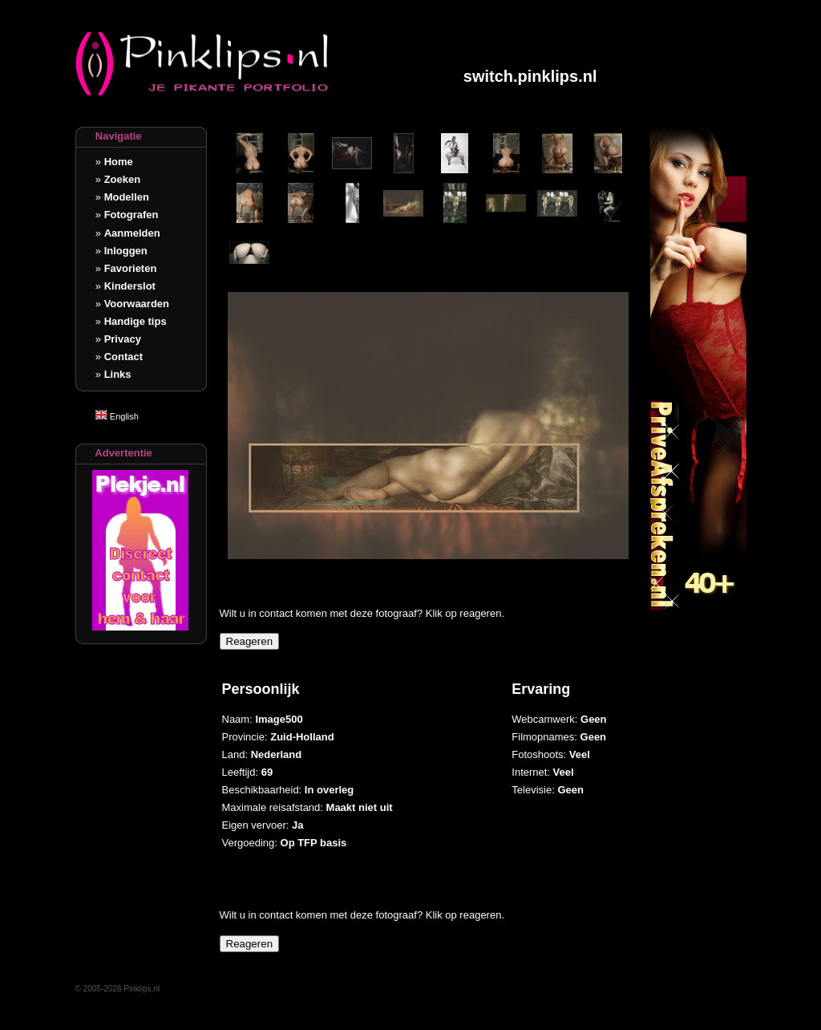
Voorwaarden (136, 304)
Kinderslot (130, 286)
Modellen (126, 197)
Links (117, 374)
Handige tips (135, 321)
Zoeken (122, 179)
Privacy (122, 339)
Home (118, 162)
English (117, 416)
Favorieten (130, 268)
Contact (123, 357)
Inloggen (126, 251)
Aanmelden (132, 233)
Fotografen (131, 215)
